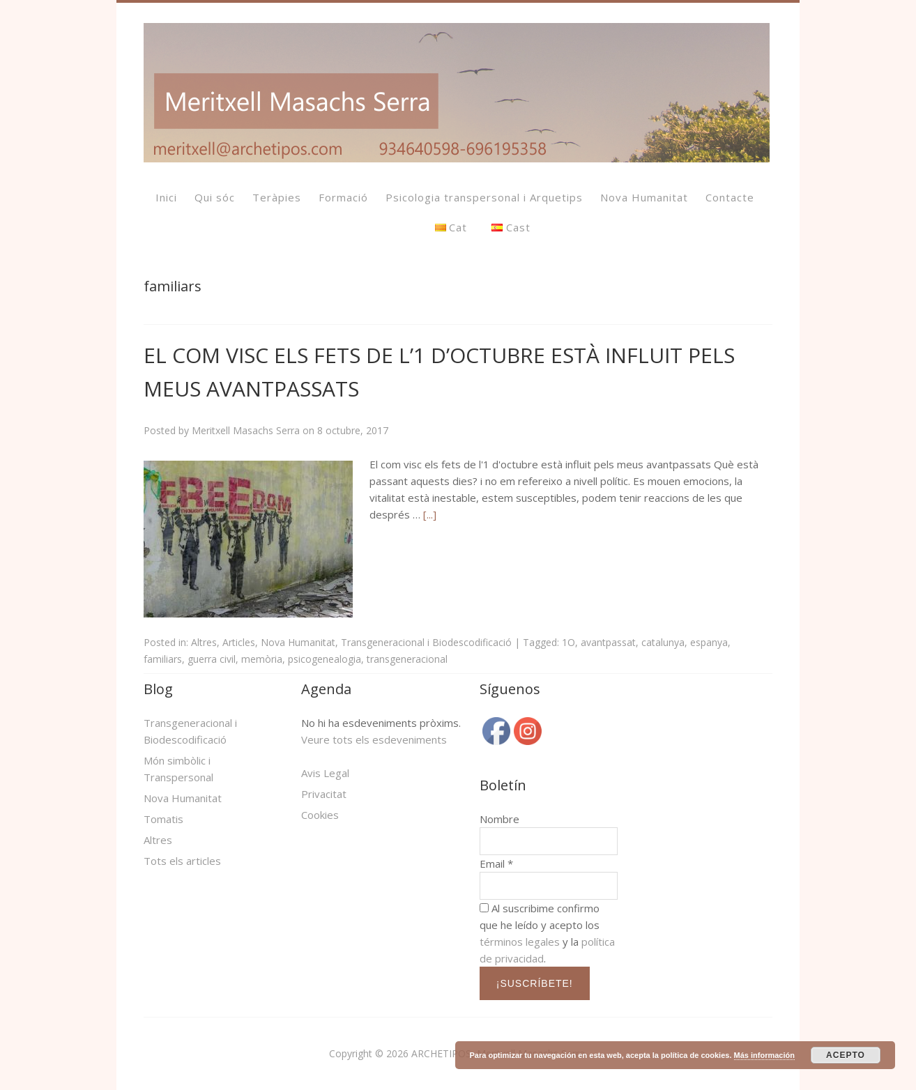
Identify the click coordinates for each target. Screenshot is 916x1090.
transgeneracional (407, 659)
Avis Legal (325, 773)
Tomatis (163, 819)
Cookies (320, 815)
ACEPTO (845, 1055)
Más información (764, 1055)
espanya (709, 642)
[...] (429, 514)
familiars (163, 659)
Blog (158, 689)
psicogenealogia (324, 659)
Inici (166, 197)
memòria (261, 659)
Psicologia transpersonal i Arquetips (484, 197)
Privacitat (323, 794)
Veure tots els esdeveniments (374, 739)
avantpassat (608, 642)
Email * (496, 863)
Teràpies (276, 197)
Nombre (499, 819)
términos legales (520, 942)
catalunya (663, 642)
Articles (238, 642)
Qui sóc (214, 197)
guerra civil (212, 659)
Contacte (729, 197)
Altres (204, 642)
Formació (343, 197)
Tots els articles (182, 861)
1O (568, 642)
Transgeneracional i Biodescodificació (426, 642)
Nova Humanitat (644, 197)
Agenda (326, 689)
